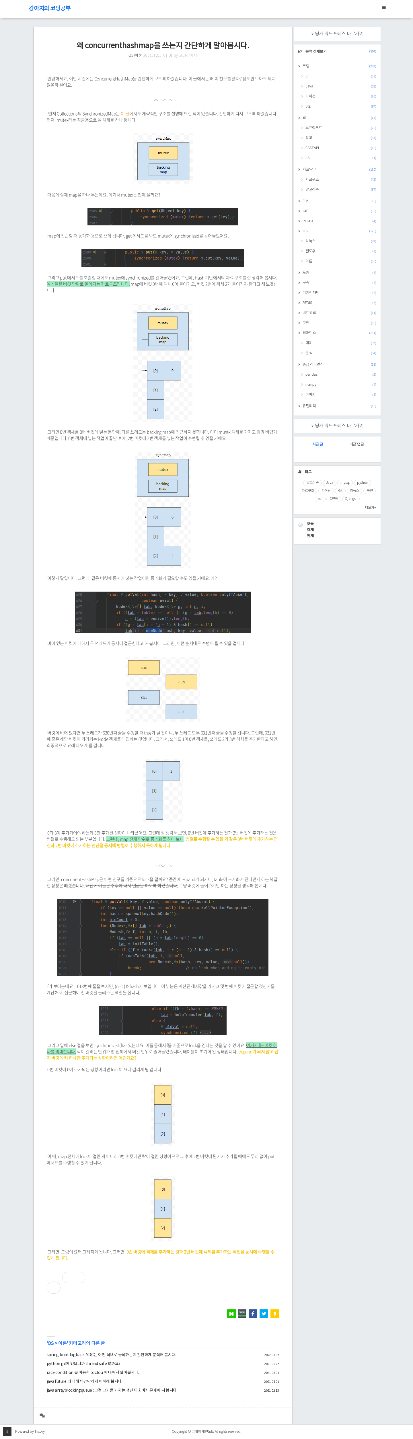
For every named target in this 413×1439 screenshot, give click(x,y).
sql (320, 499)
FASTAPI (340, 148)
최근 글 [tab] (317, 444)
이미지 (340, 394)
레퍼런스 (339, 333)
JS (340, 158)
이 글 (125, 113)
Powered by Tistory (30, 1432)
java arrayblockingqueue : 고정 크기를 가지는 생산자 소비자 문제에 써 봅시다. (112, 1390)
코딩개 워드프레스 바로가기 (337, 33)
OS (51, 1343)
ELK (339, 201)
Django (350, 499)
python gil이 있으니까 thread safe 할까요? (83, 1364)
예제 (340, 343)
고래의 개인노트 (203, 1432)
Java (340, 86)
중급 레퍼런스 (339, 364)
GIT (339, 211)
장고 (340, 138)
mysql (345, 483)
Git (340, 491)
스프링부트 (340, 128)
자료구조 (340, 179)
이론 (62, 1343)
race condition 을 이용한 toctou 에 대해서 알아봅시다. (93, 1372)
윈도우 (340, 251)
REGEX (339, 221)
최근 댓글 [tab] (357, 444)
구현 (339, 323)
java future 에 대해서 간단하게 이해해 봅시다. (84, 1381)
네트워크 (339, 313)
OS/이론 (135, 55)
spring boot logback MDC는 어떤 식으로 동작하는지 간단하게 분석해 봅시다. (111, 1355)
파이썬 (326, 491)
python (362, 483)
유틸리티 (339, 406)
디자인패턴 (339, 293)
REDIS (339, 303)
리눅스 (340, 241)
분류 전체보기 (340, 52)
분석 (340, 353)
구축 (339, 282)
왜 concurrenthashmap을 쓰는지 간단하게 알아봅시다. (163, 46)
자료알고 (339, 169)
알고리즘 (340, 189)
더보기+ (370, 508)
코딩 (339, 66)
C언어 (334, 499)
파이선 (340, 96)
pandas (340, 374)
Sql (340, 106)
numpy (340, 384)
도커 (339, 272)
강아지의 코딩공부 (50, 8)
